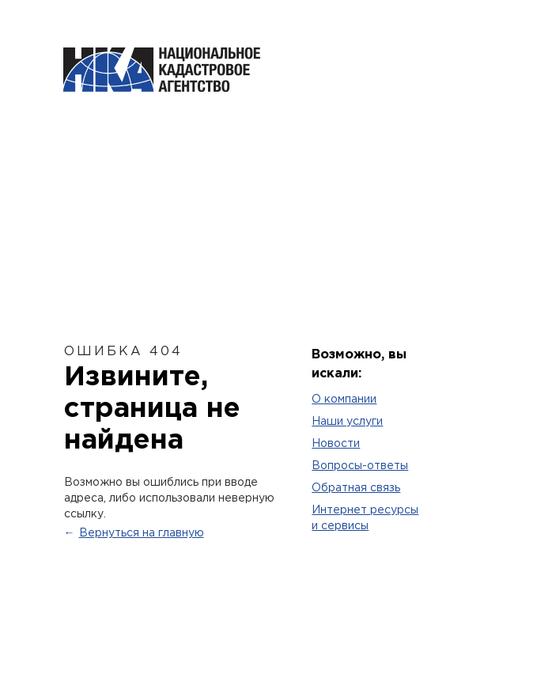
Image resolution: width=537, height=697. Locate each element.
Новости (336, 444)
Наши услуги (347, 421)
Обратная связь (356, 488)
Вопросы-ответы (360, 466)
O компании (344, 399)
